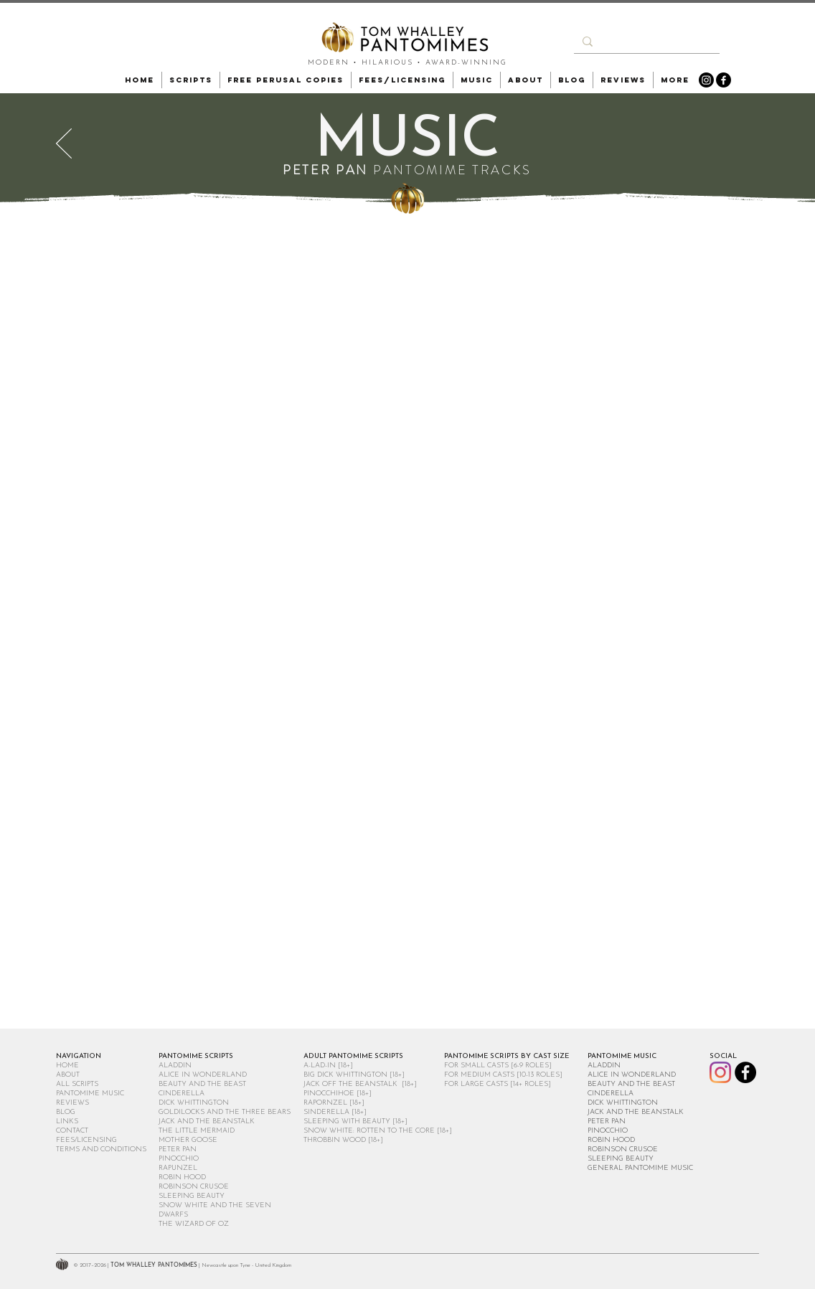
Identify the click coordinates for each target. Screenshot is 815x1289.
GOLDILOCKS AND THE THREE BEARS (225, 1112)
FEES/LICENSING (86, 1140)
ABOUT (68, 1075)
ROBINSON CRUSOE (194, 1187)
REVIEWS (72, 1103)
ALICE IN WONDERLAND (203, 1075)
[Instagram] (706, 80)
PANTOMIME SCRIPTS (196, 1056)
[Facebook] (723, 80)
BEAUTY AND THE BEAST (202, 1084)
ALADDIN (175, 1066)
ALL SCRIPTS (77, 1084)
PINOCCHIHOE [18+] (337, 1093)
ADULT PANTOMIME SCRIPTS (353, 1056)
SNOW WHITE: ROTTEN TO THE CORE (369, 1131)
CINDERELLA (181, 1093)
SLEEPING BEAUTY (192, 1196)
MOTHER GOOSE (188, 1140)
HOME (67, 1066)
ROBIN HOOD (182, 1177)
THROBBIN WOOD (334, 1140)
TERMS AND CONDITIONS (101, 1149)
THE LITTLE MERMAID (197, 1131)
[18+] (397, 1075)
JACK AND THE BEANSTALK (207, 1121)
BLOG (65, 1112)
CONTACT (72, 1131)
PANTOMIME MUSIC (90, 1093)
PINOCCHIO (179, 1159)
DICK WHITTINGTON (194, 1103)
